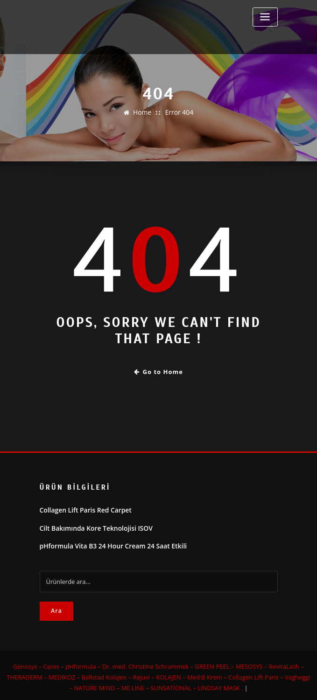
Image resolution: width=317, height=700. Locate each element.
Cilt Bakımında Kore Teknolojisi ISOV (93, 525)
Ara (56, 607)
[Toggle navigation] (265, 17)
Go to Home (158, 371)
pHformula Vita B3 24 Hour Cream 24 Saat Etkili (109, 543)
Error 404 (178, 112)
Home (143, 112)
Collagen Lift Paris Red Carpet (83, 509)
